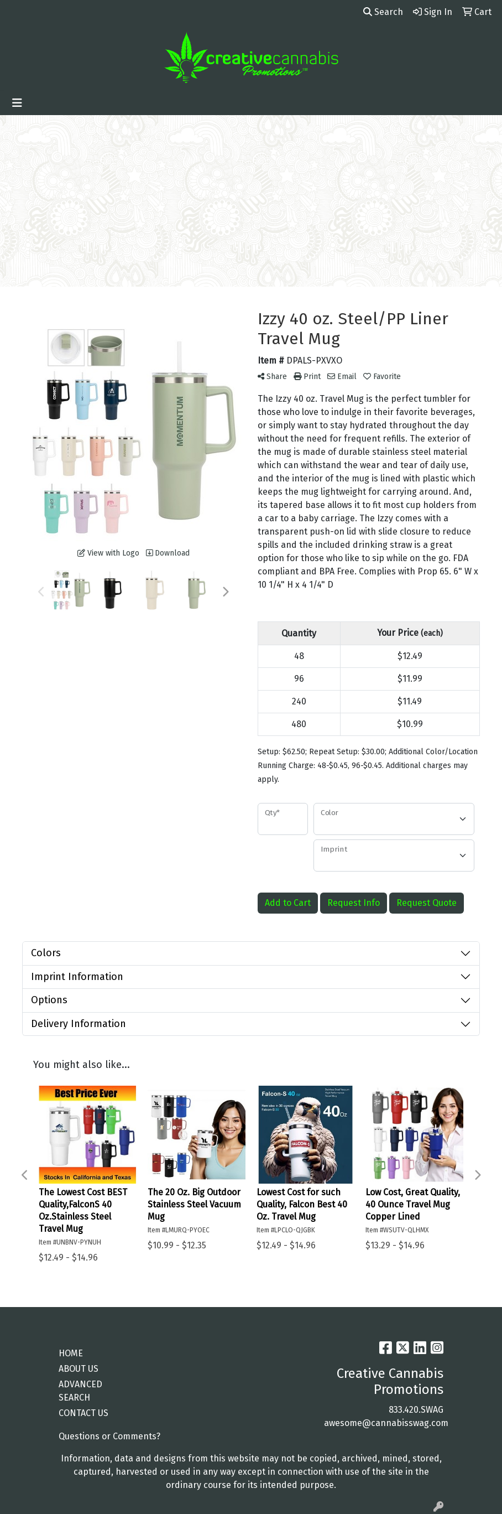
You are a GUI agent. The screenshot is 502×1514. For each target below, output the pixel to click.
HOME (71, 1353)
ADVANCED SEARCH (80, 1391)
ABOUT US (78, 1368)
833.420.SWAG (416, 1409)
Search (383, 12)
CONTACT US (83, 1413)
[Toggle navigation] (17, 103)
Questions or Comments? (109, 1436)
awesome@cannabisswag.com (386, 1423)
